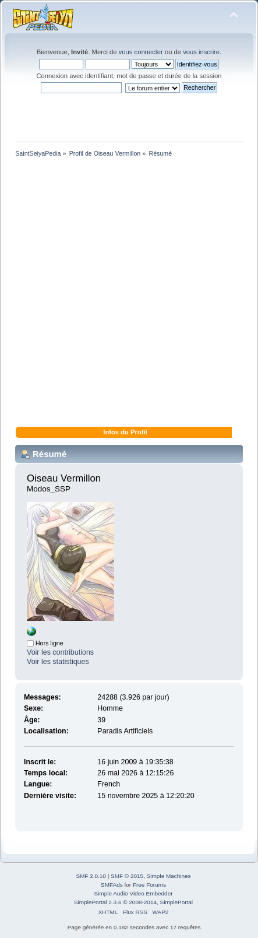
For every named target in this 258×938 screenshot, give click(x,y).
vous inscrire (201, 51)
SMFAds (112, 884)
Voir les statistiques (58, 662)
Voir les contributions (60, 652)
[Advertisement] (129, 294)
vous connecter (141, 51)
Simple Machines (169, 876)
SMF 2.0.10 (91, 876)
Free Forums (149, 884)
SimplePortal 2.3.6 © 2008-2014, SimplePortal (133, 902)
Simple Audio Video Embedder (133, 893)
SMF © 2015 (127, 876)
